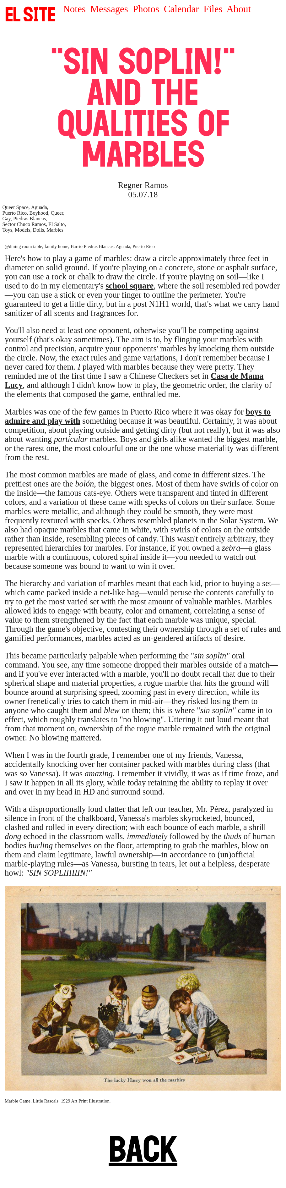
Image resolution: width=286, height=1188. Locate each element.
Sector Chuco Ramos (24, 224)
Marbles (54, 230)
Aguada (39, 207)
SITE (31, 14)
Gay (7, 219)
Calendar (181, 8)
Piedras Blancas (29, 219)
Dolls (38, 230)
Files (212, 8)
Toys (8, 230)
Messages (109, 8)
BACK (143, 1149)
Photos (146, 8)
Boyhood (38, 213)
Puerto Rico (15, 213)
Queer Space (16, 207)
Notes (74, 8)
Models (22, 230)
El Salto (56, 224)
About (239, 8)
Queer (57, 213)
